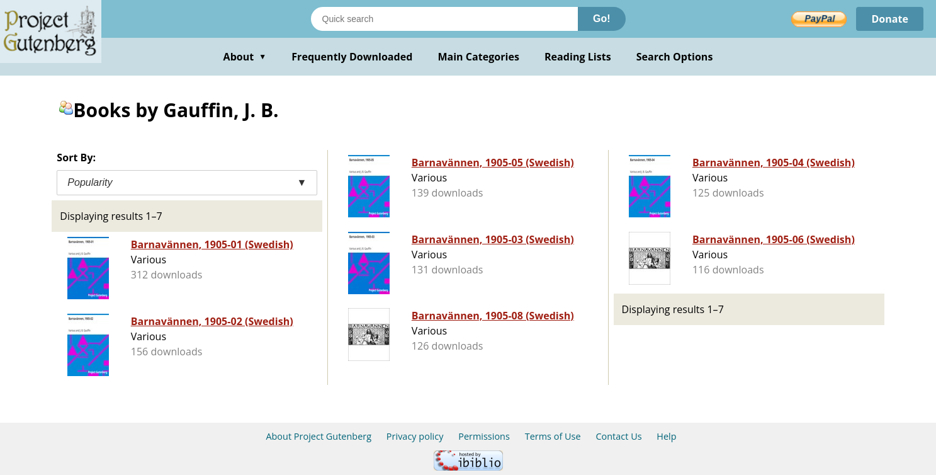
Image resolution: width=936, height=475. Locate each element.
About (245, 56)
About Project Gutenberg (318, 436)
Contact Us (618, 436)
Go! (602, 18)
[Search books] (444, 19)
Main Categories (478, 57)
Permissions (484, 436)
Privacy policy (415, 436)
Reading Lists (577, 57)
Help (666, 436)
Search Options (674, 57)
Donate (889, 19)
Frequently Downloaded (351, 57)
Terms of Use (553, 436)
